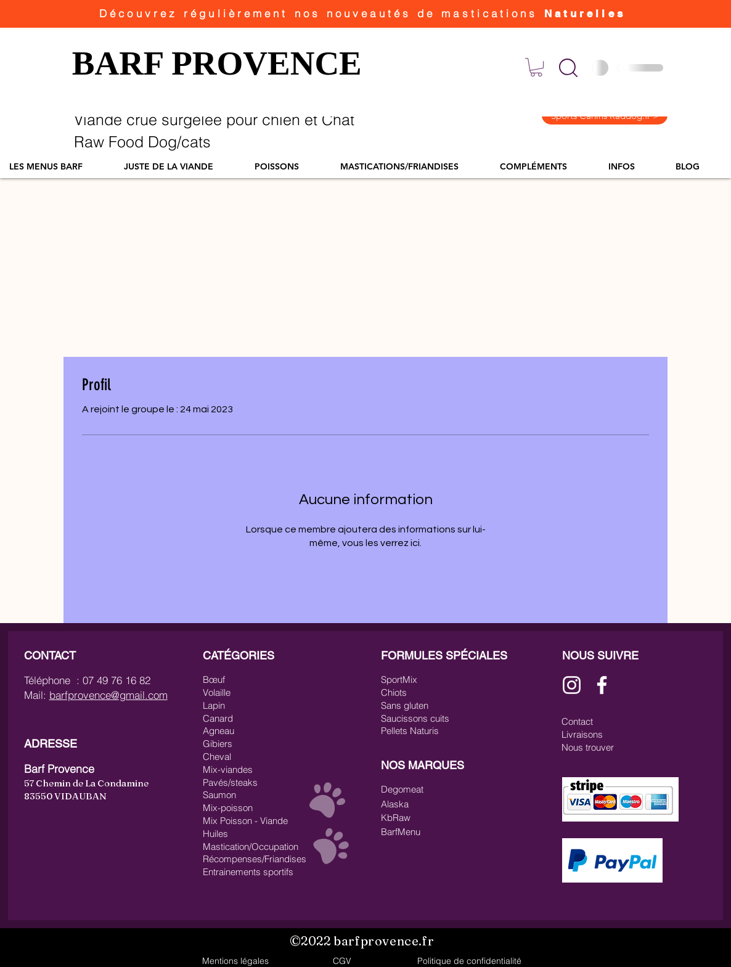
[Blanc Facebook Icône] (602, 685)
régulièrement (239, 13)
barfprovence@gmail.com (108, 694)
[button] (568, 68)
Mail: (36, 694)
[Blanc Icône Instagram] (572, 685)
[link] (536, 67)
